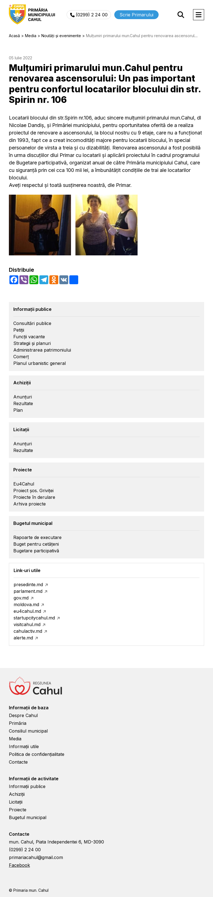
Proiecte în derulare (34, 497)
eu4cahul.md (27, 611)
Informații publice (27, 786)
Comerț (21, 356)
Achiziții (17, 794)
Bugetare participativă (36, 550)
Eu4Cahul (23, 484)
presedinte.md (28, 584)
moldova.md (26, 604)
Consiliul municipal (28, 731)
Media (15, 738)
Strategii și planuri (32, 343)
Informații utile (24, 746)
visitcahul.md (27, 624)
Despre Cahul (23, 715)
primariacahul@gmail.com (36, 857)
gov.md (21, 598)
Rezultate (23, 403)
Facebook (19, 865)
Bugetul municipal (27, 817)
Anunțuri (22, 397)
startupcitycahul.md (34, 618)
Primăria (17, 723)
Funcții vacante (29, 336)
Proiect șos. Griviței (33, 490)
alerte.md (23, 638)
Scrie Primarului (136, 14)
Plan (18, 410)
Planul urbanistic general (39, 363)
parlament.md (28, 591)
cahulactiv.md (28, 631)
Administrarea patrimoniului (42, 350)
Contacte (18, 762)
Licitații (15, 802)
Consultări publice (32, 323)
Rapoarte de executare (37, 537)
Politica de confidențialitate (36, 754)
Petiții (18, 330)
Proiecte (17, 809)
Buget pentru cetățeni (36, 544)
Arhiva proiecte (29, 504)
